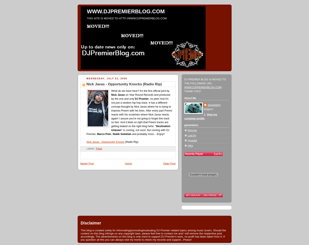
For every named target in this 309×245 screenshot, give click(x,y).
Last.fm (192, 135)
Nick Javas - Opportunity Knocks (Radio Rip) (124, 84)
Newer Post (87, 163)
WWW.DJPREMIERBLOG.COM (126, 11)
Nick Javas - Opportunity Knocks (105, 142)
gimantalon (214, 105)
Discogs (192, 130)
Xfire (190, 145)
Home (128, 163)
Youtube (192, 140)
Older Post (169, 163)
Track (99, 148)
